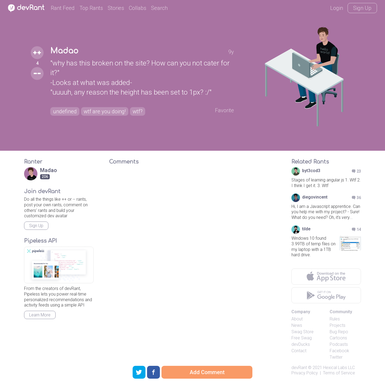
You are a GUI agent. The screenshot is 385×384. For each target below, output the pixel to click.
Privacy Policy (304, 372)
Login (336, 8)
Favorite (224, 110)
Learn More (40, 314)
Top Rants (91, 8)
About (297, 318)
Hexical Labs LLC (339, 367)
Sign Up (362, 8)
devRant (299, 367)
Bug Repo (339, 331)
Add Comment (207, 372)
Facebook (339, 350)
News (296, 325)
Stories (116, 8)
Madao (64, 51)
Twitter (336, 357)
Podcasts (339, 344)
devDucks (300, 344)
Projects (337, 325)
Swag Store (302, 331)
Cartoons (338, 337)
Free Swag (301, 337)
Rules (335, 318)
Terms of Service (339, 372)
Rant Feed (63, 8)
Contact (298, 350)
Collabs (137, 8)
